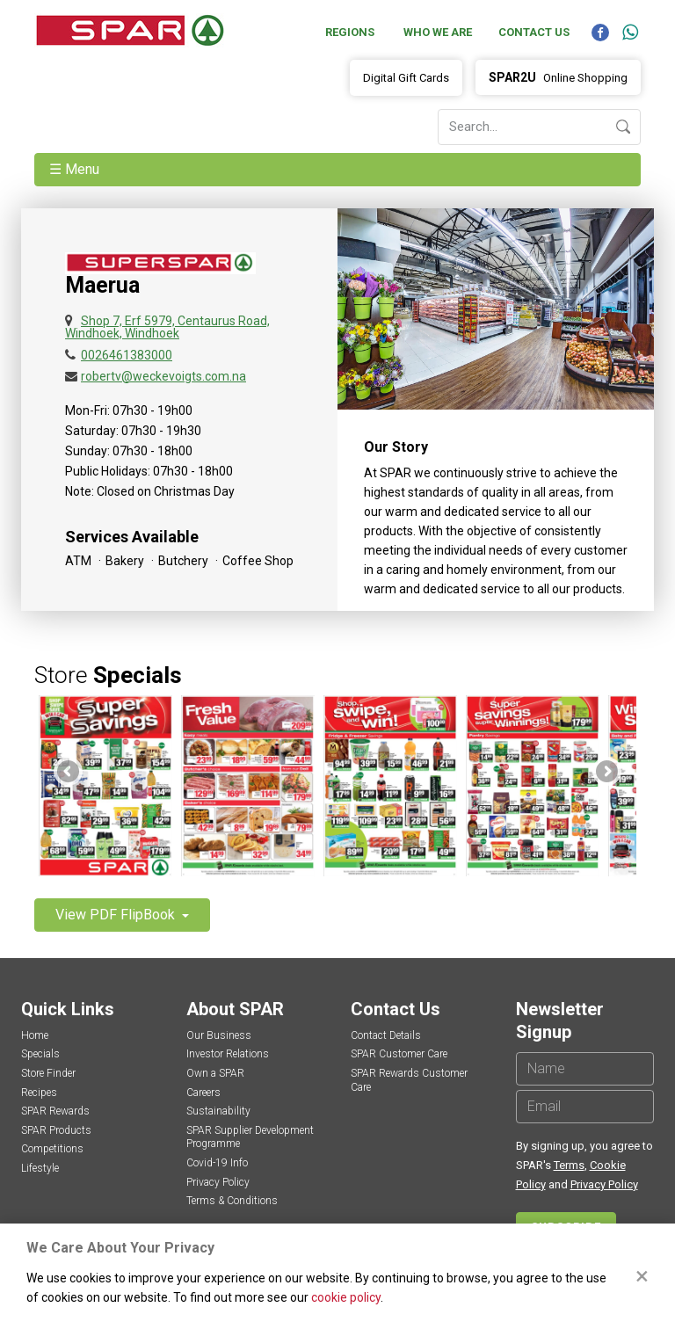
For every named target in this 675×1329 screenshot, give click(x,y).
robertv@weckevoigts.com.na (163, 376)
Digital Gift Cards (406, 77)
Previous (69, 772)
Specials (40, 1054)
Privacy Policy (218, 1182)
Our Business (218, 1035)
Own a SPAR (215, 1073)
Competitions (52, 1149)
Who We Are (437, 32)
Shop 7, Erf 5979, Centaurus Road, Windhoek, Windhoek (167, 327)
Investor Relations (227, 1054)
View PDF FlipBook (116, 914)
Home (34, 1035)
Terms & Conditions (232, 1201)
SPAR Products (56, 1130)
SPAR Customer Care (399, 1054)
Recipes (39, 1092)
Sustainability (218, 1111)
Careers (203, 1092)
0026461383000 (126, 355)
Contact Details (386, 1035)
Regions (349, 32)
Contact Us (534, 32)
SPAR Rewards (55, 1111)
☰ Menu (76, 169)
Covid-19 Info (217, 1163)
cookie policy (346, 1297)
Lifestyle (40, 1168)
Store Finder (48, 1073)
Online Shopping (558, 77)
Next (605, 772)
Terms (569, 1165)
